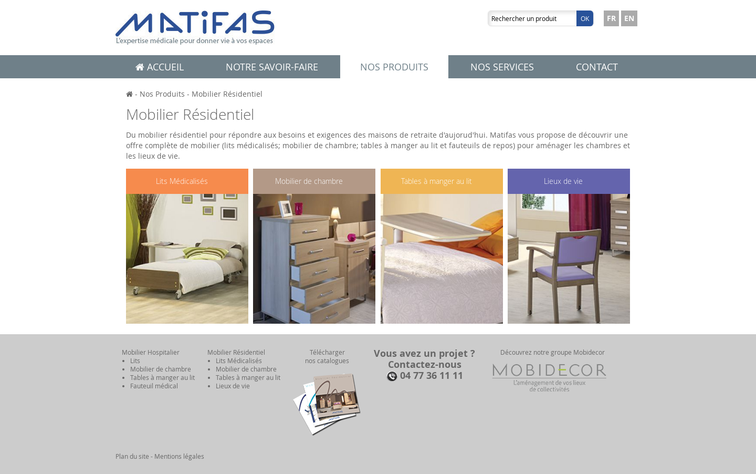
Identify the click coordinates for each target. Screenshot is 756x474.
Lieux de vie (563, 181)
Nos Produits (162, 94)
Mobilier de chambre (309, 181)
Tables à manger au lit (436, 181)
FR (611, 18)
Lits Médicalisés (182, 181)
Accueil (159, 66)
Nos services (502, 66)
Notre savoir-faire (272, 66)
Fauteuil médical (154, 386)
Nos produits (394, 66)
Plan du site (132, 456)
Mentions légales (179, 456)
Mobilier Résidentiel (227, 94)
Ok (585, 18)
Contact (597, 66)
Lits (135, 360)
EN (629, 18)
